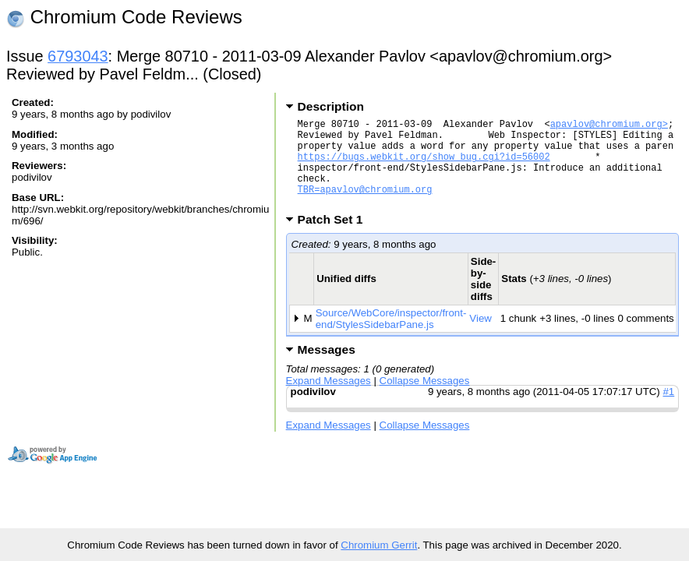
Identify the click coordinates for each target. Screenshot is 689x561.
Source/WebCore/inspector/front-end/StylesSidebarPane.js (391, 337)
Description (331, 106)
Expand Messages (328, 399)
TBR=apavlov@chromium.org (365, 205)
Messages (326, 368)
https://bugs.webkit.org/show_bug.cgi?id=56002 (424, 165)
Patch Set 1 (335, 238)
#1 (668, 410)
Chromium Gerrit (379, 545)
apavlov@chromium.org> (609, 125)
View (480, 337)
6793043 (78, 56)
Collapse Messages (425, 399)
